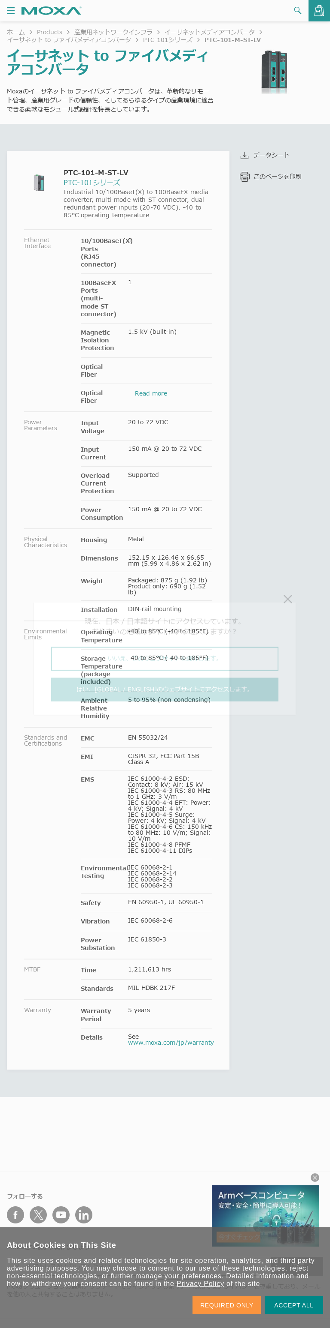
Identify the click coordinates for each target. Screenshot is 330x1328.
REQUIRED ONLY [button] (227, 1305)
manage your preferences (178, 1276)
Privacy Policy (200, 1283)
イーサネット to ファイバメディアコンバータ (69, 39)
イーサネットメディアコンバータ (210, 32)
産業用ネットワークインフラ (113, 32)
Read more (151, 393)
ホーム (16, 32)
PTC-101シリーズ (167, 39)
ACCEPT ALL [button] (294, 1305)
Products (49, 32)
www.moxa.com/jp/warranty (171, 1042)
